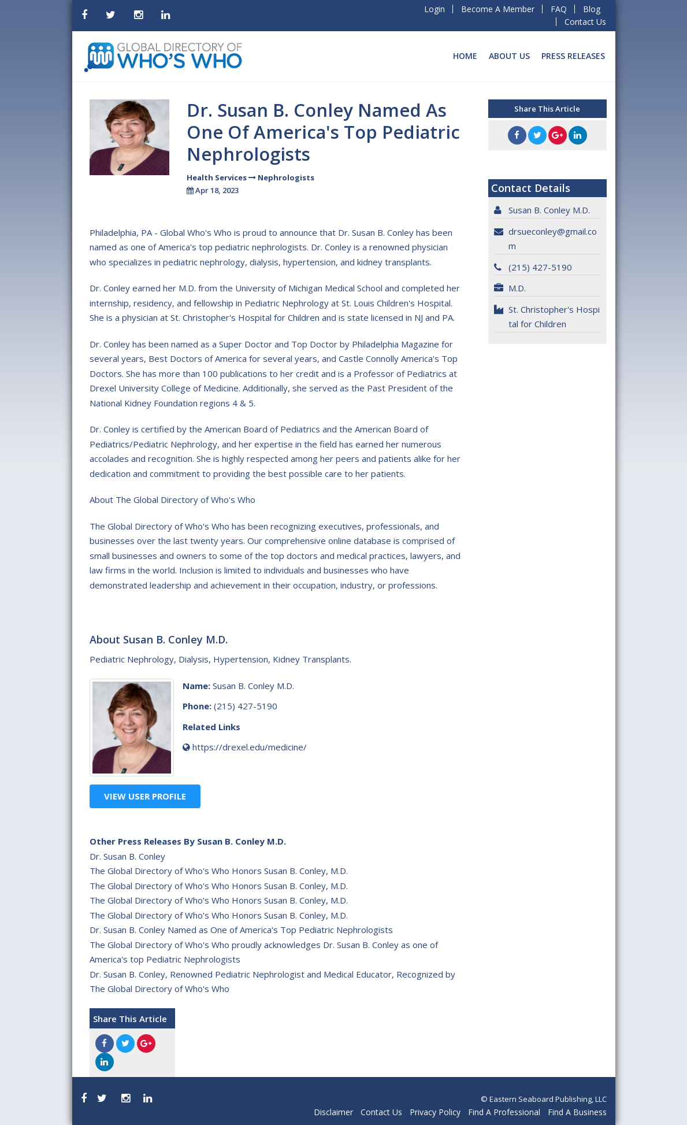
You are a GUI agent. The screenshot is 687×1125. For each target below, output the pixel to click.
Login (434, 9)
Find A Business (577, 1112)
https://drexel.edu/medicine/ (249, 747)
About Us (509, 55)
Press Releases (573, 55)
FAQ (559, 9)
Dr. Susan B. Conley (127, 856)
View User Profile (145, 796)
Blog (591, 9)
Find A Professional (504, 1112)
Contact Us (585, 21)
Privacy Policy (435, 1112)
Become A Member (497, 9)
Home (465, 55)
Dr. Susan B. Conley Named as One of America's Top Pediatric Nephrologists (241, 929)
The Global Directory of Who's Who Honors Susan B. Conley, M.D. (219, 870)
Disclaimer (333, 1112)
